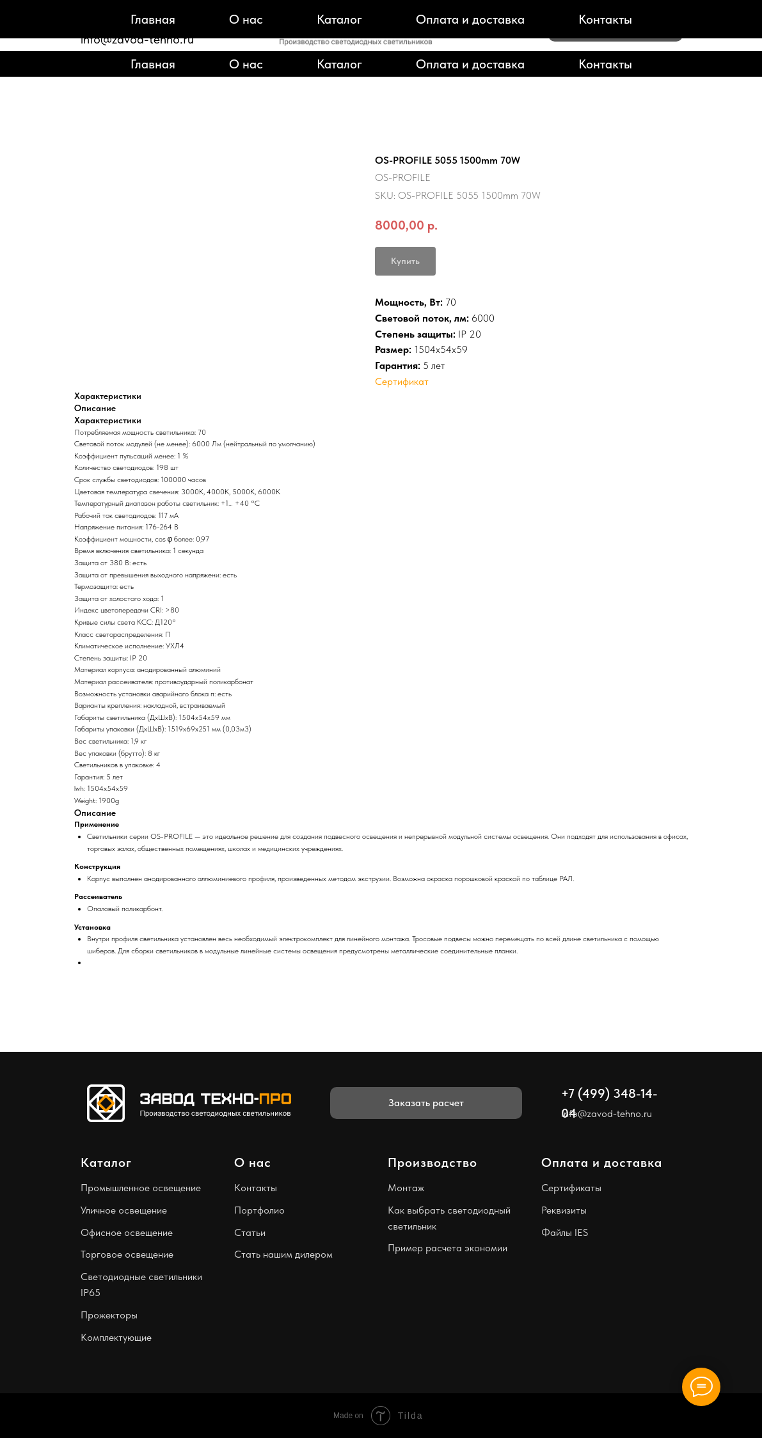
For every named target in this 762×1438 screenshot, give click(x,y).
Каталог (339, 64)
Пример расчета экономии (447, 1248)
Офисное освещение (127, 1232)
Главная (153, 64)
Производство (432, 1162)
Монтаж (406, 1188)
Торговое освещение (127, 1254)
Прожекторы (109, 1315)
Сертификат (402, 381)
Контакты (605, 64)
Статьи (250, 1232)
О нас (246, 64)
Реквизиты (564, 1210)
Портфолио (259, 1210)
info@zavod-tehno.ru (137, 39)
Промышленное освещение (141, 1188)
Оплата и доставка (470, 64)
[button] (615, 26)
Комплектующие (116, 1337)
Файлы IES (564, 1232)
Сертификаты (571, 1188)
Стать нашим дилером (283, 1254)
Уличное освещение (124, 1210)
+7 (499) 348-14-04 (137, 23)
